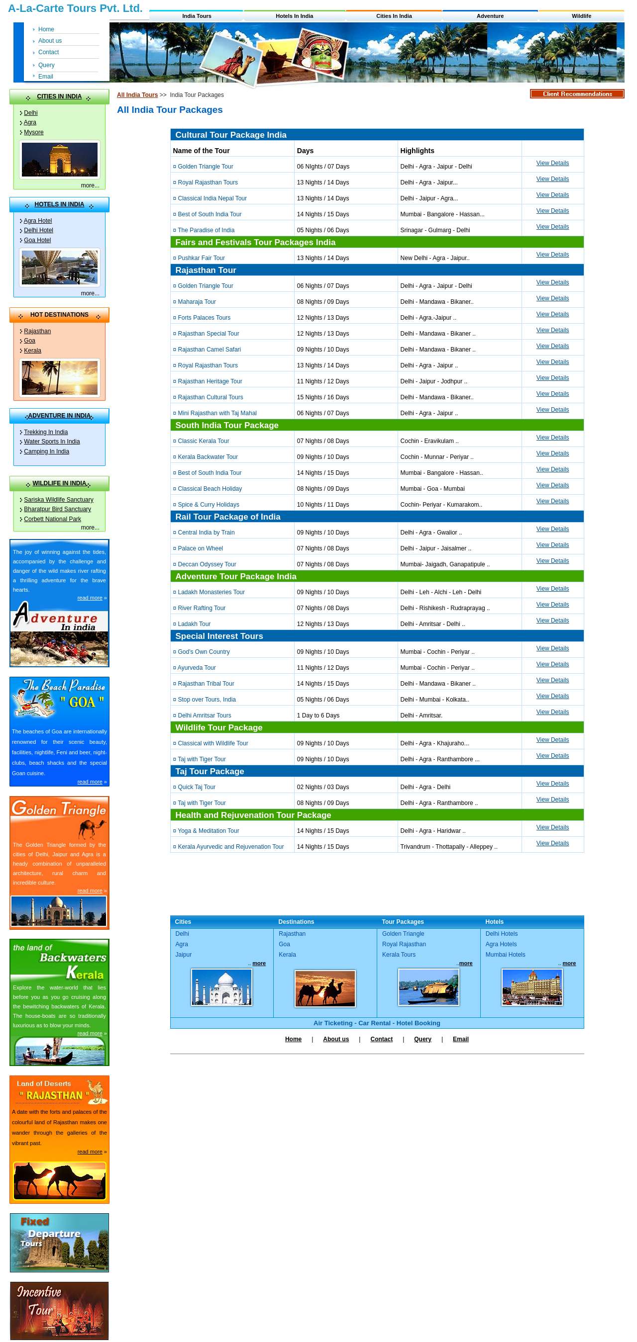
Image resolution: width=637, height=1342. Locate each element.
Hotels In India (294, 16)
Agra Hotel (38, 220)
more (88, 185)
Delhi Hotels (502, 933)
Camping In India (46, 451)
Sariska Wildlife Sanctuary (58, 499)
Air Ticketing (333, 1023)
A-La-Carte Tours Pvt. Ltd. (75, 8)
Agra (30, 122)
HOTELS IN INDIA (59, 204)
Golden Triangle (403, 933)
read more (90, 598)
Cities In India (394, 16)
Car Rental (374, 1023)
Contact (48, 52)
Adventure (490, 16)
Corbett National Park (52, 519)
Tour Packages (403, 921)
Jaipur (184, 954)
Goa (29, 340)
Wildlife (581, 16)
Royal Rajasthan (404, 944)
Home (46, 29)
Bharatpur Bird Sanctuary (57, 509)
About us (50, 40)
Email (45, 76)
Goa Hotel (37, 240)
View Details (552, 163)
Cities (183, 921)
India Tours (196, 16)
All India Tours (137, 94)
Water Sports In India (52, 441)
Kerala (32, 350)
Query (46, 65)
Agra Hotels (501, 944)
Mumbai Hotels (506, 954)
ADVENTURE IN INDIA (59, 415)
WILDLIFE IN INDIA (60, 483)
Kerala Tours (399, 954)
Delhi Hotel (38, 230)
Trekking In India (46, 432)
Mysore (33, 132)
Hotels (495, 921)
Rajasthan (37, 331)
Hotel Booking (418, 1023)
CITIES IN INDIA (59, 96)
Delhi (30, 112)
